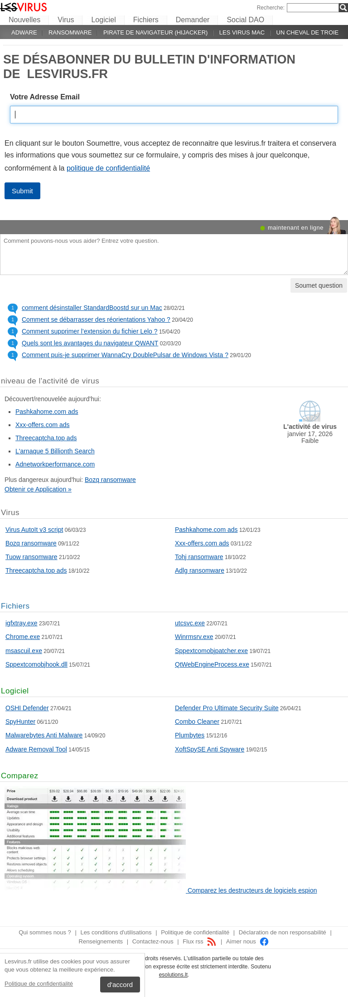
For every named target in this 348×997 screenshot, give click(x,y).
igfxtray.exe (21, 623)
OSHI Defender (27, 708)
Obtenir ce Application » (38, 489)
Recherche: (271, 8)
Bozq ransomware (110, 479)
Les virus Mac (242, 32)
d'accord (120, 984)
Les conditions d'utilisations (115, 932)
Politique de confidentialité (39, 983)
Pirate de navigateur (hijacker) (155, 32)
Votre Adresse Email (45, 97)
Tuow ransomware (31, 556)
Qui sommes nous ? (45, 932)
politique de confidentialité (108, 168)
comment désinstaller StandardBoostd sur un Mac (92, 307)
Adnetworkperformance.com (55, 464)
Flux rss (200, 941)
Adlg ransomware (199, 570)
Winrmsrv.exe (194, 636)
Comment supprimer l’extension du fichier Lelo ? (90, 331)
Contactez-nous (153, 941)
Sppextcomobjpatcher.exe (211, 650)
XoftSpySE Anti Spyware (209, 749)
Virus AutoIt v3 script (34, 529)
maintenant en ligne (296, 227)
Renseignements (101, 941)
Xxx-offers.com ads (42, 424)
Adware (24, 32)
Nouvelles (24, 20)
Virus (66, 20)
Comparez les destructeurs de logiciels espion (252, 890)
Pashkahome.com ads (46, 411)
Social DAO (245, 20)
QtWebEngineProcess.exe (212, 664)
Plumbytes (189, 735)
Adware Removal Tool (36, 749)
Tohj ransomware (199, 556)
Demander (193, 20)
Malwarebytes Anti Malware (43, 735)
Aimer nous (247, 941)
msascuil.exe (23, 650)
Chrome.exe (22, 636)
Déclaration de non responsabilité (282, 932)
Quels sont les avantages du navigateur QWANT (90, 343)
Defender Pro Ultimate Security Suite (227, 708)
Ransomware (70, 32)
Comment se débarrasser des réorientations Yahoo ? (96, 319)
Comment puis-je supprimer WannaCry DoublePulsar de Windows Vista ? (125, 355)
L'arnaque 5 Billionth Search (55, 451)
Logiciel (103, 20)
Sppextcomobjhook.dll (36, 664)
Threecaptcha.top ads (46, 438)
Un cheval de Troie (307, 32)
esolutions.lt (173, 975)
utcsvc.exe (190, 623)
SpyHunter (20, 721)
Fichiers (146, 20)
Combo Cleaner (197, 721)
